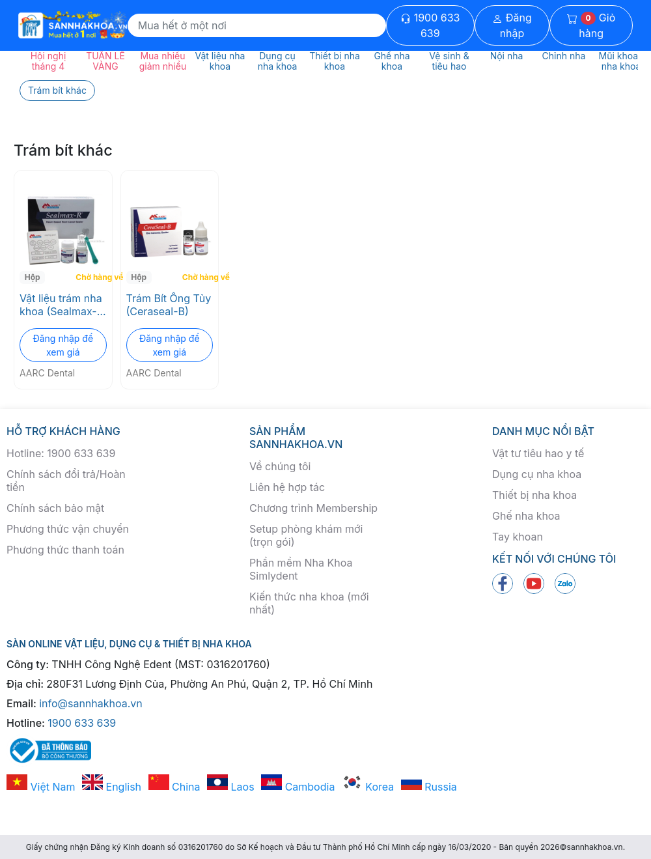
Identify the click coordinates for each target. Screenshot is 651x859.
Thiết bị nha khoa (534, 494)
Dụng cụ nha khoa (536, 474)
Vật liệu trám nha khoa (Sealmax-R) (61, 305)
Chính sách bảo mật (55, 507)
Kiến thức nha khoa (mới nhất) (309, 603)
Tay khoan (517, 536)
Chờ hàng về (92, 277)
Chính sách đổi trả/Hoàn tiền (66, 481)
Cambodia (298, 786)
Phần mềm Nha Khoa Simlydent (300, 569)
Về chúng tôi (280, 466)
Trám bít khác (57, 90)
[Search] (257, 25)
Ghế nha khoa (526, 515)
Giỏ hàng (591, 25)
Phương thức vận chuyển (68, 528)
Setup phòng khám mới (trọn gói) (306, 535)
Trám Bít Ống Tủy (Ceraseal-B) (169, 305)
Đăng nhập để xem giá (63, 345)
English (111, 786)
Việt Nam (41, 786)
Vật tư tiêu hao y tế (538, 453)
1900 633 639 (430, 25)
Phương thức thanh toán (65, 549)
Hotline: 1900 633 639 (61, 453)
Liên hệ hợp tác (287, 487)
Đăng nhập (512, 25)
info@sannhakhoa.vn (91, 703)
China (174, 786)
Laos (231, 786)
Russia (429, 786)
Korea (368, 786)
